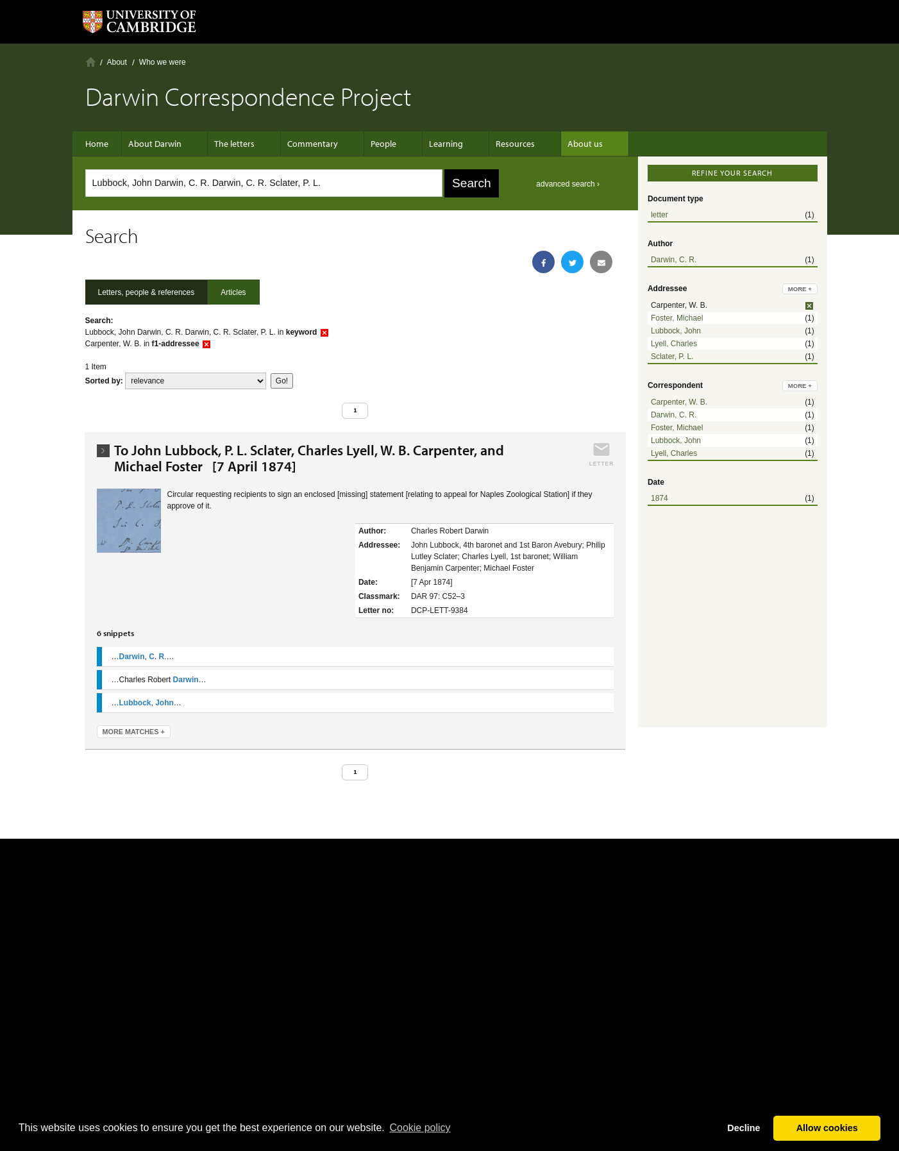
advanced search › (568, 184)
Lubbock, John (676, 330)
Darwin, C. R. (673, 259)
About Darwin (161, 143)
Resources (489, 143)
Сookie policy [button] (419, 1127)
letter (659, 214)
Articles (233, 292)
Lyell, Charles (674, 343)
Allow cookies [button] (827, 1128)
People (370, 143)
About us (553, 143)
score (195, 381)
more (800, 288)
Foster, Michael (677, 318)
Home (90, 61)
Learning (427, 143)
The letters (234, 143)
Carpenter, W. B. (679, 402)
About (117, 62)
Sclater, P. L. (672, 356)
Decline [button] (743, 1128)
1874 (659, 498)
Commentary (306, 143)
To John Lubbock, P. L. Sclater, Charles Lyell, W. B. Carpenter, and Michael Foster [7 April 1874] (309, 458)
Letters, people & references (146, 292)
